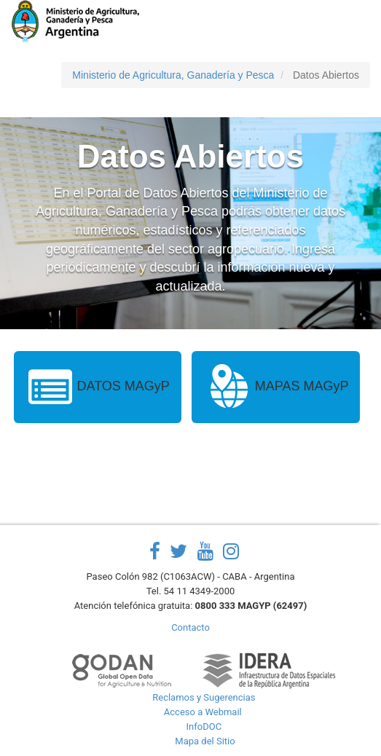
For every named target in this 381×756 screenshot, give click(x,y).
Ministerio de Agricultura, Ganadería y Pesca (173, 75)
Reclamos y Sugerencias (203, 697)
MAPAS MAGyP (276, 387)
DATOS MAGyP (97, 387)
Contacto (190, 627)
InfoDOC (204, 726)
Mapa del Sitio (205, 741)
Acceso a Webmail (203, 711)
